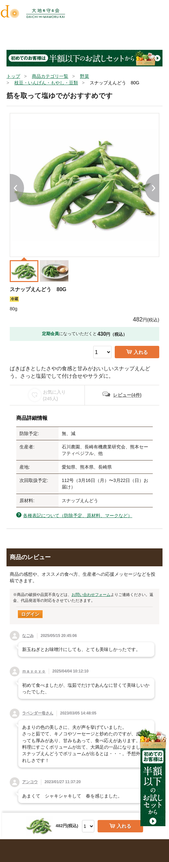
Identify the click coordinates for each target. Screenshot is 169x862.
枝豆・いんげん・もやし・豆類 (46, 82)
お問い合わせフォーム (91, 594)
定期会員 (50, 333)
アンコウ (30, 782)
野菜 (84, 76)
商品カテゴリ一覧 (50, 76)
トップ (13, 76)
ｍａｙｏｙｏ (34, 671)
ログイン (30, 614)
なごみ (28, 635)
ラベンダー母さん (37, 713)
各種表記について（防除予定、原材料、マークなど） (77, 515)
